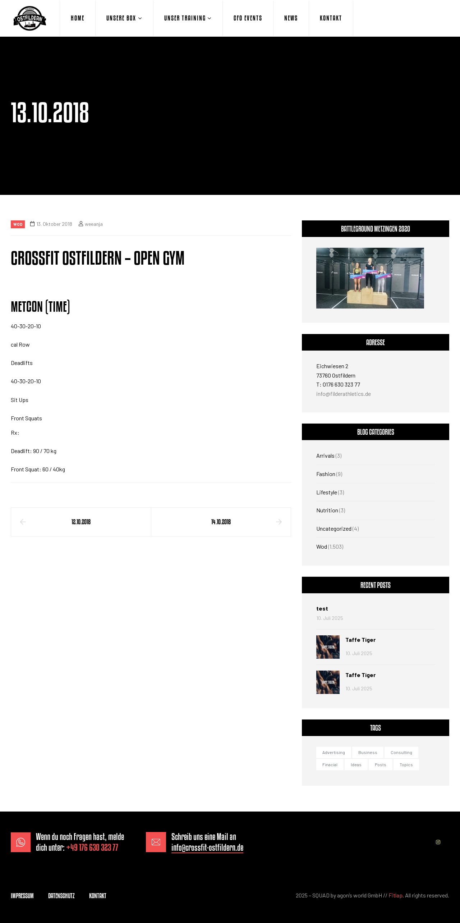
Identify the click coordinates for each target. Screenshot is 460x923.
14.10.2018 (221, 522)
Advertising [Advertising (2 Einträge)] (333, 752)
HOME (77, 18)
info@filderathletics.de (343, 393)
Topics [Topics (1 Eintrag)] (406, 764)
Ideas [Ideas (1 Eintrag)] (356, 764)
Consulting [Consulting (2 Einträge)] (401, 752)
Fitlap (395, 895)
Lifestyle (326, 492)
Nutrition (327, 510)
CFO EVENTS (248, 18)
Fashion (325, 473)
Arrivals (325, 455)
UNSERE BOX (121, 18)
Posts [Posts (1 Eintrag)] (380, 764)
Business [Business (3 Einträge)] (367, 752)
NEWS (291, 18)
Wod (17, 224)
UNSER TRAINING (185, 18)
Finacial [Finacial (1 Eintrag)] (329, 764)
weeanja (94, 224)
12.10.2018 (81, 522)
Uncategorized (333, 528)
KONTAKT (331, 18)
